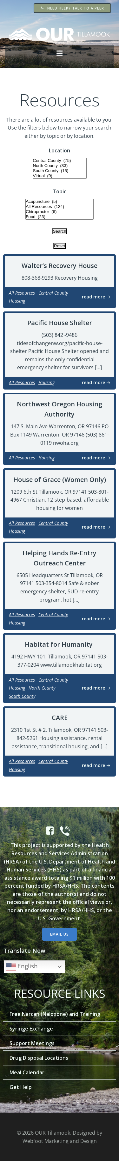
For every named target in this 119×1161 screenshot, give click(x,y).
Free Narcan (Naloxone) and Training (55, 1014)
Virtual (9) (59, 175)
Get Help (21, 1087)
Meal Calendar (27, 1072)
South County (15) (59, 170)
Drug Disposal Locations (39, 1057)
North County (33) (59, 165)
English (22, 967)
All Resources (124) (59, 206)
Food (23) (59, 216)
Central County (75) (59, 160)
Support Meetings (32, 1043)
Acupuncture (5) (59, 201)
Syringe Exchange (31, 1028)
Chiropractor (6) (59, 211)
